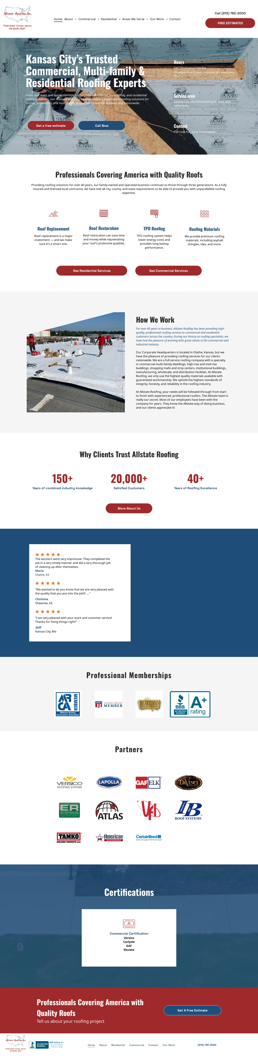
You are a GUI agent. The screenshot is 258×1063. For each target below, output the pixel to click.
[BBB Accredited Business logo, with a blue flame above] (190, 705)
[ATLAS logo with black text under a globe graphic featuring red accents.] (109, 814)
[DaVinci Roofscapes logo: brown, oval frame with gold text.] (189, 785)
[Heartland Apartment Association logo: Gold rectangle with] (149, 705)
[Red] (149, 814)
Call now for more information (194, 132)
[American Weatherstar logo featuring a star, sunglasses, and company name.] (109, 843)
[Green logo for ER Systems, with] (69, 814)
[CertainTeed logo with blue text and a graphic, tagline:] (149, 843)
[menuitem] (58, 19)
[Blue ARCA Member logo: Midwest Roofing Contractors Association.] (67, 705)
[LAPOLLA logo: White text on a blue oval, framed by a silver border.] (109, 785)
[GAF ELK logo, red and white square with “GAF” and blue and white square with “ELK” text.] (149, 785)
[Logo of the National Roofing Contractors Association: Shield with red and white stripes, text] (108, 705)
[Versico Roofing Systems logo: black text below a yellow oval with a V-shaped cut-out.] (69, 785)
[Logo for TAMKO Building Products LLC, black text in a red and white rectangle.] (69, 843)
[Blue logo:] (189, 814)
